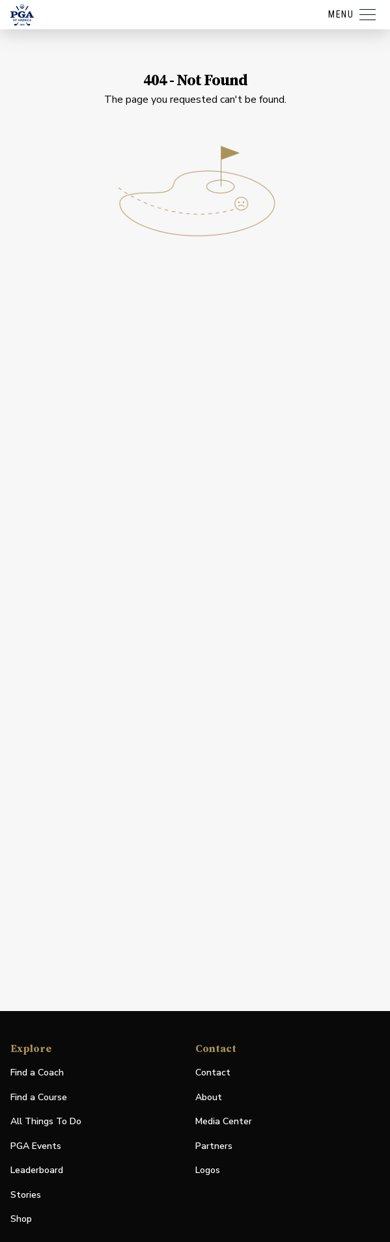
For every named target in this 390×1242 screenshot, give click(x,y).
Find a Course (38, 1097)
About (208, 1097)
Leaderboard (36, 1170)
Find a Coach (37, 1072)
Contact (212, 1072)
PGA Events (35, 1146)
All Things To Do (45, 1121)
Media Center (223, 1122)
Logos (207, 1170)
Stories (25, 1195)
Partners (213, 1146)
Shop (21, 1219)
